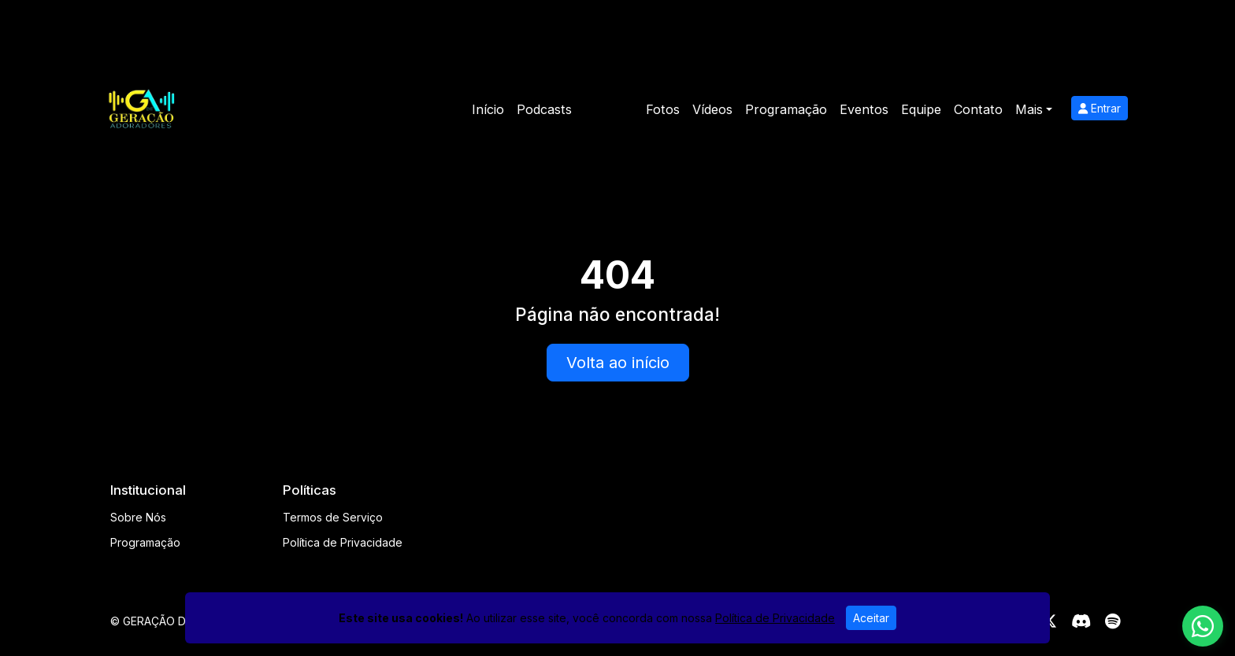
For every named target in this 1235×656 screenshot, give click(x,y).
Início (488, 109)
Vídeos (712, 109)
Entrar (1099, 108)
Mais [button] (1029, 109)
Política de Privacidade (342, 542)
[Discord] (1081, 621)
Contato (978, 109)
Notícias (608, 109)
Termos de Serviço (333, 517)
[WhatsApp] (1202, 626)
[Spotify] (1112, 621)
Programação (786, 109)
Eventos (864, 109)
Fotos (663, 109)
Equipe (921, 109)
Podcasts (544, 109)
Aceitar (871, 618)
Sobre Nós (138, 517)
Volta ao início (617, 362)
